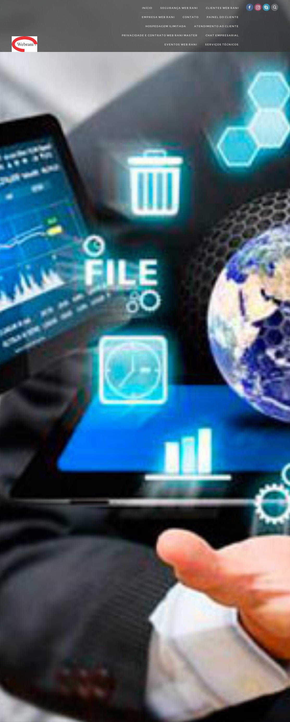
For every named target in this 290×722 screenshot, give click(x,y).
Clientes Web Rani (222, 8)
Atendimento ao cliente (216, 26)
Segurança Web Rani (179, 8)
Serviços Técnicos (222, 44)
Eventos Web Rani (180, 44)
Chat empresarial (222, 35)
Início (147, 8)
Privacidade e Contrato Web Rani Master (160, 35)
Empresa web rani (158, 17)
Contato (191, 17)
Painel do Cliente (223, 17)
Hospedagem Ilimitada (165, 26)
